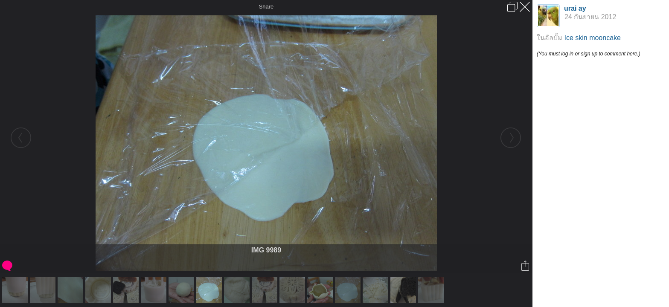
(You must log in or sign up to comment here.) (588, 54)
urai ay (575, 8)
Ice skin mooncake (592, 37)
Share (266, 6)
